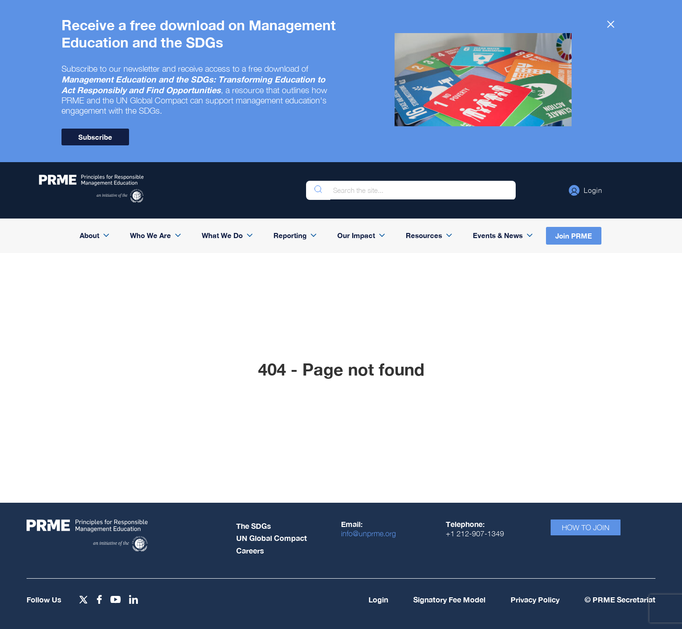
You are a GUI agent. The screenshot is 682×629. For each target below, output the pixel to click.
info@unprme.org (368, 533)
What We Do (222, 235)
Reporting (290, 235)
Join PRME (573, 236)
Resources (424, 235)
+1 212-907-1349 (475, 533)
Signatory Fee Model (449, 599)
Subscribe (95, 137)
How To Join (585, 527)
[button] (585, 190)
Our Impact (356, 235)
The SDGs (253, 525)
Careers (250, 550)
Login (378, 599)
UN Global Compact (271, 537)
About (89, 235)
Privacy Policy (535, 599)
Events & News (498, 235)
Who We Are (150, 235)
